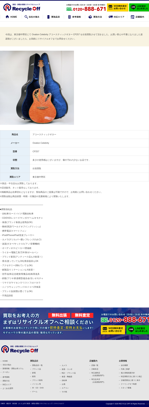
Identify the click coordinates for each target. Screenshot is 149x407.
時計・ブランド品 (69, 373)
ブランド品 (36, 369)
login (147, 404)
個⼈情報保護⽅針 (128, 373)
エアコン (65, 388)
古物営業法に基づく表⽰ (130, 380)
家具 (34, 376)
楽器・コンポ (67, 369)
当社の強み (7, 365)
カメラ (64, 365)
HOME (5, 361)
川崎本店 (94, 369)
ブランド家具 (37, 380)
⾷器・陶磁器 (67, 377)
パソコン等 (36, 384)
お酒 (63, 384)
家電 (34, 373)
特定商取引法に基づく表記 (131, 376)
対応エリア (7, 385)
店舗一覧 (94, 365)
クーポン (6, 372)
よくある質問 (8, 388)
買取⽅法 (6, 381)
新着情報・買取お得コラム (13, 368)
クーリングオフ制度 (129, 384)
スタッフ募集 (126, 388)
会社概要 (124, 365)
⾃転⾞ (64, 380)
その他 (64, 392)
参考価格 (6, 377)
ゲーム (34, 392)
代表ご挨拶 (125, 369)
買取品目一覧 (37, 365)
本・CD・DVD (38, 388)
